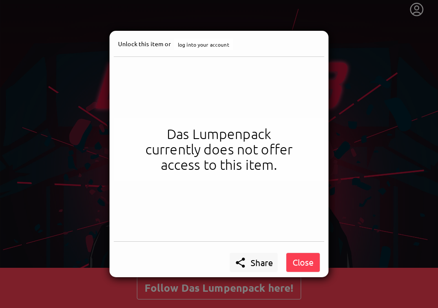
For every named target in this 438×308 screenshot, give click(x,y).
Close (303, 262)
